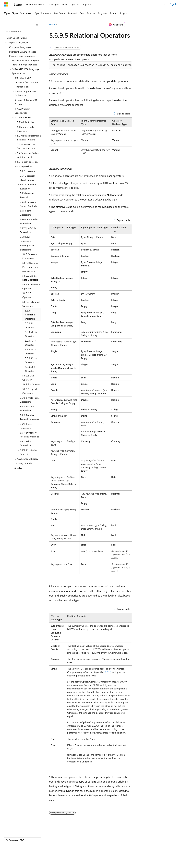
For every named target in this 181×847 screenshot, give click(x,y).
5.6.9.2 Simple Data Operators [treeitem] (30, 277)
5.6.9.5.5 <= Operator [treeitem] (31, 360)
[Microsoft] (6, 4)
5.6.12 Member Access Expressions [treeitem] (29, 417)
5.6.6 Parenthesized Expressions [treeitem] (29, 221)
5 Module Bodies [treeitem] (25, 122)
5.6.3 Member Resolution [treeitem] (27, 195)
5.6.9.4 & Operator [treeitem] (27, 295)
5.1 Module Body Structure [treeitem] (25, 129)
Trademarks (136, 837)
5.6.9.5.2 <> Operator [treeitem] (31, 334)
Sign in (173, 4)
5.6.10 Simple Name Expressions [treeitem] (29, 399)
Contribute (58, 837)
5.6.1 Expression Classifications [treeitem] (27, 177)
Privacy (71, 837)
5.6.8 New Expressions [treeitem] (25, 238)
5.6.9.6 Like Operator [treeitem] (28, 377)
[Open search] (165, 4)
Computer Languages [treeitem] (20, 47)
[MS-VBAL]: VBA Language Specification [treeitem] (26, 80)
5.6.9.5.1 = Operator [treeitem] (30, 325)
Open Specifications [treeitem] (17, 37)
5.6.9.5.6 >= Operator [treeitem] (31, 369)
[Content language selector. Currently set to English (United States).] (19, 829)
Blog (45, 837)
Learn (52, 24)
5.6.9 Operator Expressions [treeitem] (29, 256)
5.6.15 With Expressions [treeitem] (25, 443)
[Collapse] (37, 25)
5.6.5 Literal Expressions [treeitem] (25, 212)
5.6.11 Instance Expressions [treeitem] (27, 408)
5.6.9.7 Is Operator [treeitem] (31, 384)
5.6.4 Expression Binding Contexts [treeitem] (28, 204)
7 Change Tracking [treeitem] (23, 463)
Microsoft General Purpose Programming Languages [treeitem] (25, 62)
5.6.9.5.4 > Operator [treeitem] (30, 351)
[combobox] (22, 31)
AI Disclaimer (10, 837)
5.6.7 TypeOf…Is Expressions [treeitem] (28, 230)
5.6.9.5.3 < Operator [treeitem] (30, 342)
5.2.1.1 (107, 672)
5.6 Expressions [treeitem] (27, 171)
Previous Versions (30, 837)
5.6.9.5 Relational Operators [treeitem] (30, 314)
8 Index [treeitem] (18, 468)
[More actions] (129, 24)
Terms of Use (120, 837)
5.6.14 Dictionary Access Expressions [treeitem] (29, 434)
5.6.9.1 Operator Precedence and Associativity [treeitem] (30, 267)
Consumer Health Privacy (94, 837)
